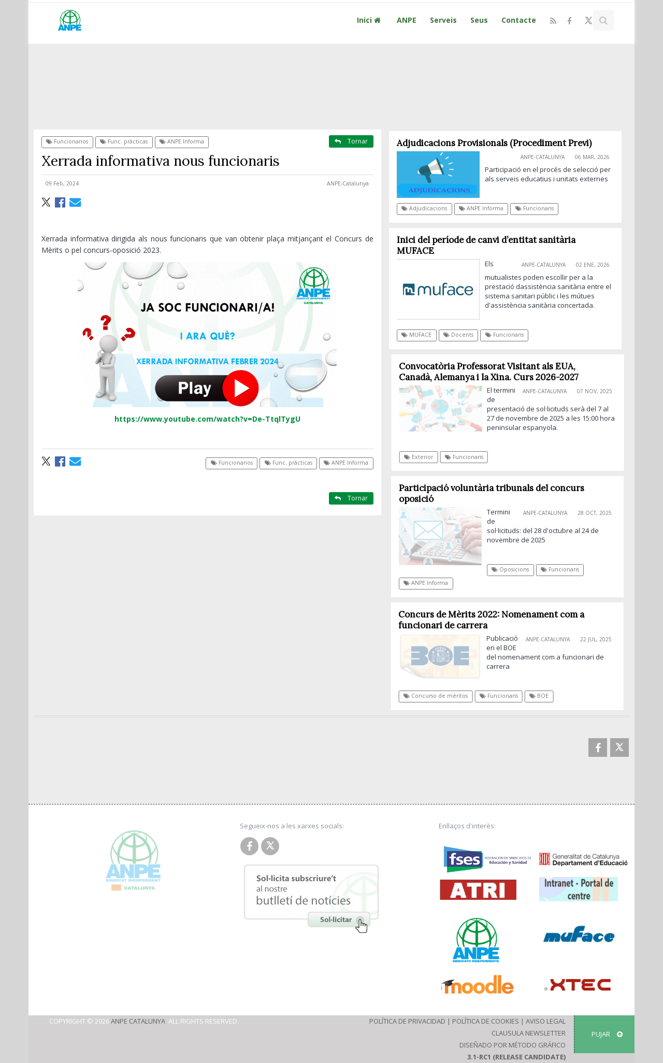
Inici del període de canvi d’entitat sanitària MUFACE (486, 245)
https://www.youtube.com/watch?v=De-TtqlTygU (207, 419)
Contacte (518, 20)
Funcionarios (67, 141)
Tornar (351, 141)
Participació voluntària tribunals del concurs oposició (495, 493)
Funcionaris (534, 208)
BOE (542, 695)
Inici (370, 20)
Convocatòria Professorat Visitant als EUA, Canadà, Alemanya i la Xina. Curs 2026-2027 (493, 372)
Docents (458, 334)
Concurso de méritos (439, 695)
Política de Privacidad (407, 1021)
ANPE (406, 20)
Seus (479, 20)
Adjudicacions (425, 208)
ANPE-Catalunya (348, 183)
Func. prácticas (124, 141)
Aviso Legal (546, 1021)
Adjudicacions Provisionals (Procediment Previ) (494, 143)
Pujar (607, 1034)
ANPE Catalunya (138, 1021)
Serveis (443, 20)
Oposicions (513, 569)
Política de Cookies (485, 1021)
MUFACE (417, 334)
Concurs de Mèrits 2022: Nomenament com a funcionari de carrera (495, 620)
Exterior (422, 457)
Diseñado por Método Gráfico (512, 1045)
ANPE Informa (182, 141)
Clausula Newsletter (529, 1033)
